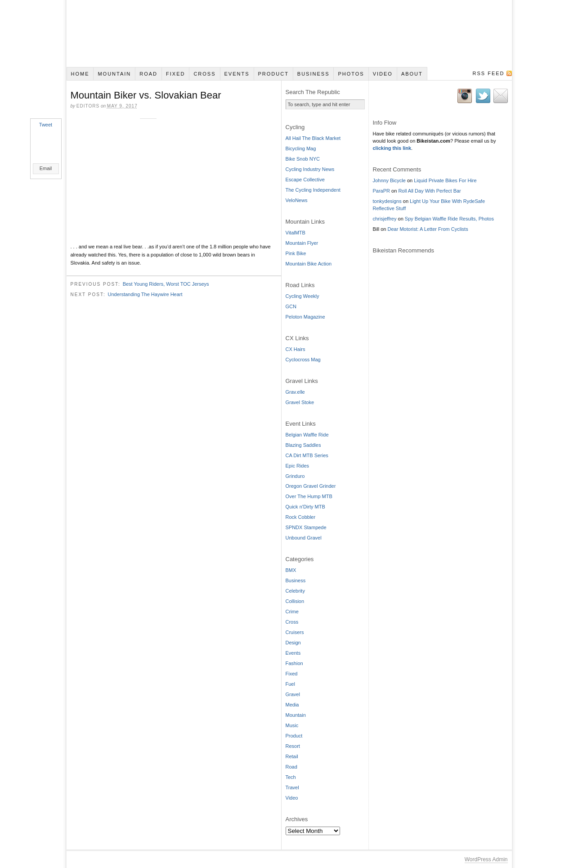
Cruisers (295, 632)
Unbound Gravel (304, 537)
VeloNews (297, 200)
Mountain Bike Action (309, 263)
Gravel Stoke (300, 402)
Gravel (293, 694)
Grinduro (295, 476)
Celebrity (295, 591)
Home (80, 73)
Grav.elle (295, 392)
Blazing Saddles (303, 445)
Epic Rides (297, 465)
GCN (291, 306)
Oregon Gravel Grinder (311, 486)
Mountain (114, 73)
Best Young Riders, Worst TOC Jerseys (166, 284)
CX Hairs (295, 349)
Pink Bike (296, 253)
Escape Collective (305, 179)
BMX (291, 570)
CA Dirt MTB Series (307, 455)
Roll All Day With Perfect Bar (429, 190)
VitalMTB (295, 232)
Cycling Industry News (310, 169)
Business (313, 73)
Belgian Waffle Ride (307, 434)
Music (292, 725)
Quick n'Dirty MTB (305, 506)
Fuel (290, 684)
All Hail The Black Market (313, 138)
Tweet (45, 124)
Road (148, 73)
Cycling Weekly (302, 296)
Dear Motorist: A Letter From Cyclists (428, 229)
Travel (292, 787)
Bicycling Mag (301, 148)
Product (273, 73)
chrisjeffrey (385, 218)
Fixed (175, 73)
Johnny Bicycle (389, 180)
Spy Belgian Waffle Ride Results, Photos (449, 218)
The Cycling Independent (313, 190)
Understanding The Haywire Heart (145, 294)
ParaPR (381, 190)
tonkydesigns (387, 201)
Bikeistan (289, 33)
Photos (351, 73)
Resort (293, 746)
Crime (292, 611)
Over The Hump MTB (309, 496)
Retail (292, 756)
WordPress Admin (486, 859)
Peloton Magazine (305, 316)
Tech (291, 777)
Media (292, 704)
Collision (295, 601)
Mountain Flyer (302, 243)
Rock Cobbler (301, 517)
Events (237, 73)
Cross (204, 73)
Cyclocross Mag (303, 359)
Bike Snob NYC (303, 159)
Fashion (294, 663)
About (412, 73)
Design (293, 642)
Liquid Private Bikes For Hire (445, 180)
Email (46, 168)
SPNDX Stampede (306, 527)
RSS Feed (488, 73)
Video (383, 73)
